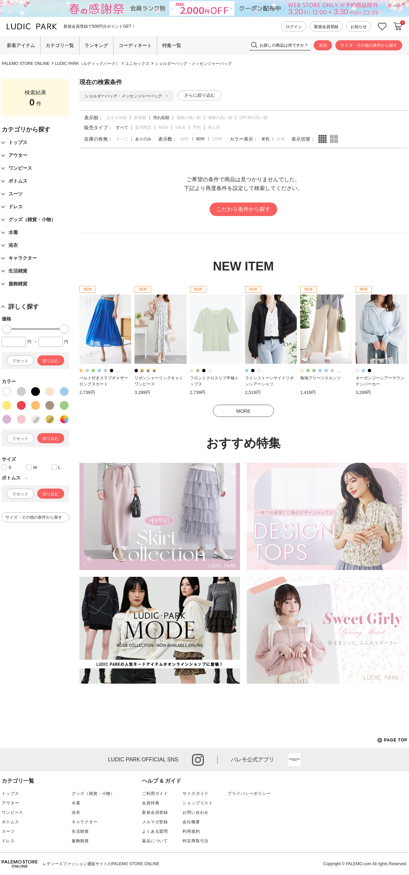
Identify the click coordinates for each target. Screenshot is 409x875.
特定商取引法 (196, 840)
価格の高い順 (220, 117)
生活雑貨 (80, 831)
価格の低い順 (188, 117)
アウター (10, 803)
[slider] (6, 328)
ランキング (96, 45)
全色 (280, 139)
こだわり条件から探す (243, 209)
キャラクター (85, 822)
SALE (180, 127)
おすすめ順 (116, 117)
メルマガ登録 (155, 822)
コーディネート (135, 45)
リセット (20, 360)
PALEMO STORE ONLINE (26, 64)
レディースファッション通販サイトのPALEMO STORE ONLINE (101, 863)
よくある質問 (155, 831)
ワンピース (12, 812)
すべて (122, 139)
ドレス (8, 840)
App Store (294, 759)
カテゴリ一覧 (60, 45)
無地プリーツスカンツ (320, 378)
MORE (243, 411)
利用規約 (191, 831)
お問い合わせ (196, 812)
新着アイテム (21, 45)
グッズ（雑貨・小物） (93, 793)
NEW (163, 127)
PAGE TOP (392, 740)
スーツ (8, 831)
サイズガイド (196, 793)
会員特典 (150, 803)
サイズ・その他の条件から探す (368, 45)
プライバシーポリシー (249, 793)
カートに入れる (397, 26)
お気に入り (382, 26)
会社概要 (191, 822)
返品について (155, 840)
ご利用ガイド (155, 793)
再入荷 (214, 127)
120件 (217, 139)
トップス (10, 793)
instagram (198, 760)
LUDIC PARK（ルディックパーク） (87, 64)
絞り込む (51, 360)
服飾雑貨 (80, 840)
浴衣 (76, 812)
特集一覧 (171, 45)
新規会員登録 (326, 26)
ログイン (294, 26)
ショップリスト (198, 803)
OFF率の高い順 (253, 117)
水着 (76, 803)
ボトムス (10, 822)
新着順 (140, 117)
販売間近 (143, 127)
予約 (197, 127)
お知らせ (359, 26)
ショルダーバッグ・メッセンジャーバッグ (193, 64)
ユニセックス (137, 64)
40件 (185, 139)
